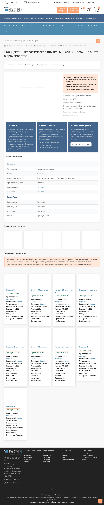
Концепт (40, 192)
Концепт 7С (10, 290)
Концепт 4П (83, 347)
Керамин (40, 187)
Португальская (28, 457)
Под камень (46, 457)
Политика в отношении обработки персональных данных (52, 502)
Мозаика (65, 454)
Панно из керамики (68, 459)
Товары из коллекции (58, 65)
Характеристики (42, 65)
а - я (95, 25)
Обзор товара (29, 65)
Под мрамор (46, 459)
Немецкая (26, 463)
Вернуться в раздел (14, 65)
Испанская (27, 454)
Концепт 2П (10, 406)
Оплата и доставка (87, 455)
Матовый (45, 463)
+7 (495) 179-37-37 (12, 479)
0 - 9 (5, 31)
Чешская (26, 461)
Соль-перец (46, 461)
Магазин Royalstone (88, 454)
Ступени (64, 457)
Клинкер (64, 455)
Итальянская (27, 455)
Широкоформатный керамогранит (48, 454)
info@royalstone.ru (11, 483)
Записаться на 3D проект (81, 145)
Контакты (84, 459)
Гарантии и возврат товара (89, 457)
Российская (27, 459)
